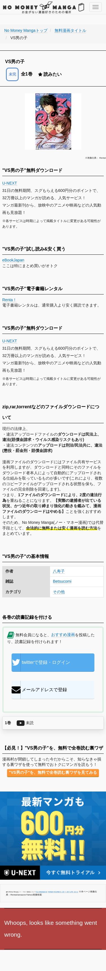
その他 (59, 591)
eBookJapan (13, 260)
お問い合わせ (74, 892)
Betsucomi (62, 581)
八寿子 (59, 571)
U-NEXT (9, 183)
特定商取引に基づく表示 (62, 892)
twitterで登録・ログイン (41, 662)
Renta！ (9, 300)
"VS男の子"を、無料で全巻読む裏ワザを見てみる (53, 772)
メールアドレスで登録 (39, 690)
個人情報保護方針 (41, 892)
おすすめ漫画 (63, 634)
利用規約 (51, 892)
